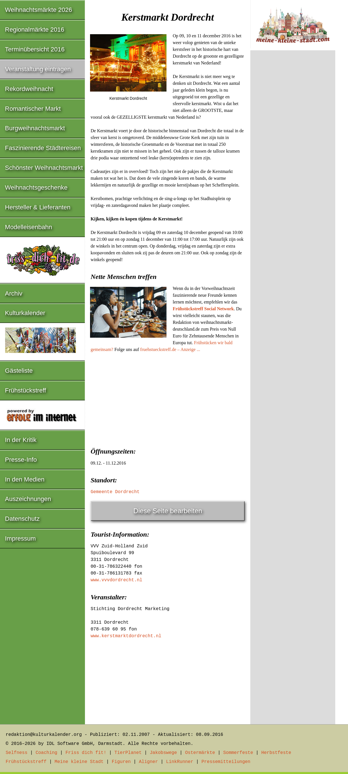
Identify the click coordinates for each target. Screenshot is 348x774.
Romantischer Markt (33, 108)
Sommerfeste (238, 752)
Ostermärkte (200, 752)
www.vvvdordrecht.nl (116, 580)
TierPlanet (128, 752)
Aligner (148, 761)
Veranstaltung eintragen (38, 69)
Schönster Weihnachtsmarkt (44, 167)
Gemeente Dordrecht (115, 492)
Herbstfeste (276, 752)
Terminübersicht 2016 (35, 49)
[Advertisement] (168, 398)
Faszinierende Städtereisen (43, 147)
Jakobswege (163, 752)
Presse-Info (21, 459)
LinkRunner (179, 761)
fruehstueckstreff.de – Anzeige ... (170, 349)
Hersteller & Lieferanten (38, 207)
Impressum (20, 538)
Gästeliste (19, 370)
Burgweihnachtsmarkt (35, 128)
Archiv (13, 293)
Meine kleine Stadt (79, 761)
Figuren (121, 761)
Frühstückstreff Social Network (203, 308)
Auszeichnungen (28, 498)
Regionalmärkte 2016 (34, 29)
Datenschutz (22, 518)
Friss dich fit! (85, 752)
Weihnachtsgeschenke (36, 187)
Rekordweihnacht (29, 88)
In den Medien (24, 479)
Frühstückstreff (25, 390)
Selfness (16, 752)
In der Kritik (21, 439)
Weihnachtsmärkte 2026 (38, 9)
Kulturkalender (25, 312)
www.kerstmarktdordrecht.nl (126, 636)
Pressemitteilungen (225, 761)
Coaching (46, 752)
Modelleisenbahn (28, 227)
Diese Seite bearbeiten (167, 511)
